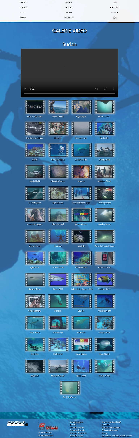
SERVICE (23, 12)
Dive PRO (73, 425)
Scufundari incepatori (46, 435)
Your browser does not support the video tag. (69, 73)
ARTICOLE (23, 7)
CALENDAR (69, 7)
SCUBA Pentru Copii (45, 432)
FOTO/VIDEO (114, 7)
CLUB (115, 2)
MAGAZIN (68, 2)
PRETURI (69, 12)
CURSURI (23, 17)
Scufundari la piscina (77, 427)
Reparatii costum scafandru (111, 427)
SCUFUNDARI (68, 17)
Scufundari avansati (76, 422)
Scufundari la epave (76, 436)
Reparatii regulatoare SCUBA (111, 422)
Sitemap (104, 433)
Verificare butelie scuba (109, 430)
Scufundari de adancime (78, 433)
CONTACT (23, 2)
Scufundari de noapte (77, 430)
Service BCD (106, 425)
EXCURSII (114, 12)
